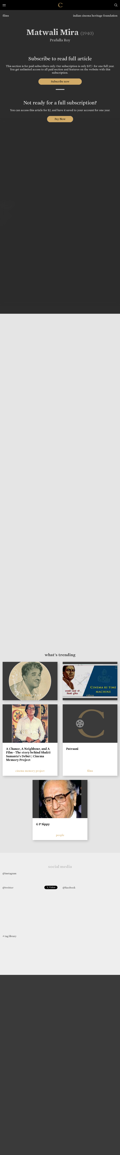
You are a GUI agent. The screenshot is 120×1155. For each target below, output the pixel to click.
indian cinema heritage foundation (95, 15)
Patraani (72, 749)
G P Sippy (43, 824)
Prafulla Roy (58, 40)
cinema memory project (30, 770)
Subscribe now (60, 81)
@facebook (69, 887)
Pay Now (60, 119)
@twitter (8, 887)
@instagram (9, 873)
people (60, 835)
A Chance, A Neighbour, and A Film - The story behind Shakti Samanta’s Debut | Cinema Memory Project (28, 754)
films (6, 15)
